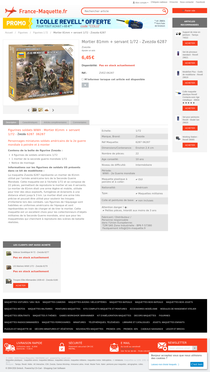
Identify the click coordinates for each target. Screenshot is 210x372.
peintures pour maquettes (116, 364)
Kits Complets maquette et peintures (105, 309)
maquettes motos (94, 360)
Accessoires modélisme (143, 309)
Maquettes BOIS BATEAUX (149, 302)
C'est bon (197, 364)
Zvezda (22, 134)
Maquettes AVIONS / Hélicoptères (87, 302)
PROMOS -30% (131, 329)
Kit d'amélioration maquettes (114, 315)
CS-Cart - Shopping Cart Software (49, 368)
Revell (24, 364)
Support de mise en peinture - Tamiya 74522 (191, 35)
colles (140, 364)
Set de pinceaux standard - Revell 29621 (190, 55)
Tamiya (18, 364)
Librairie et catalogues (136, 322)
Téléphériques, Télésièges (104, 322)
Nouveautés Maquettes (89, 329)
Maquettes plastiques (14, 360)
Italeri (103, 364)
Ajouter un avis (88, 50)
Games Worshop (63, 364)
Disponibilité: (89, 65)
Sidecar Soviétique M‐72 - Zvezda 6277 (31, 252)
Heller (30, 364)
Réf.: (84, 72)
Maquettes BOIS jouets (179, 302)
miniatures (119, 360)
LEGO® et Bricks (175, 329)
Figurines (23, 32)
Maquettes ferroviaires (56, 322)
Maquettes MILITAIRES (40, 309)
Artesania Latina (77, 364)
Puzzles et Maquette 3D (18, 329)
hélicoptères (107, 360)
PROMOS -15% (113, 329)
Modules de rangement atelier (178, 309)
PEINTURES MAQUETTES (67, 309)
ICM (47, 364)
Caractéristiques (30, 122)
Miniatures (79, 322)
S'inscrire (173, 2)
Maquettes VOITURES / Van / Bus (22, 302)
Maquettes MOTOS (14, 309)
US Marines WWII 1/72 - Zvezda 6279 (30, 266)
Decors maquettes (145, 315)
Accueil (9, 32)
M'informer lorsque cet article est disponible (113, 79)
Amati (86, 364)
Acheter (21, 285)
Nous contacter (187, 2)
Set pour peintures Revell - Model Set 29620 (191, 120)
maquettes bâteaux (46, 360)
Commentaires (79, 122)
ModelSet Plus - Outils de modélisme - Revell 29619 (193, 74)
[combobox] (124, 11)
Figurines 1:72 (40, 32)
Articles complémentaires (55, 122)
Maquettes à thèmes (44, 315)
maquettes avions (31, 360)
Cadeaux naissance (152, 329)
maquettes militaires (78, 360)
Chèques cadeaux (159, 2)
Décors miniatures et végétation (54, 329)
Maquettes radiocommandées (21, 322)
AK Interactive (38, 364)
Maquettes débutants (17, 315)
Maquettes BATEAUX (121, 302)
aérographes (132, 364)
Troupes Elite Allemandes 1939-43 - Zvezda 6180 (35, 280)
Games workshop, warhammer (76, 315)
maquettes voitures (62, 360)
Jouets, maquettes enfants (169, 322)
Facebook (200, 2)
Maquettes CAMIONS (54, 302)
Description (11, 122)
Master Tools (95, 364)
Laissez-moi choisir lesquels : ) (165, 364)
